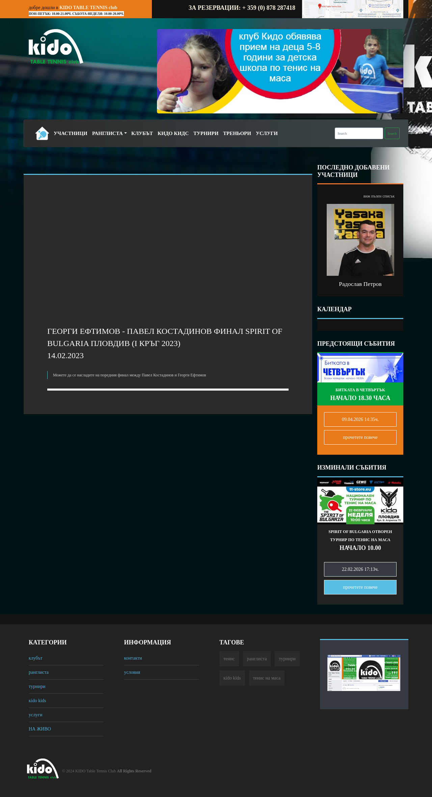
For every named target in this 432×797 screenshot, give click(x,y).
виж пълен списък (379, 196)
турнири (37, 686)
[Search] (359, 133)
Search (392, 133)
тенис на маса (267, 678)
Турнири (205, 133)
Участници (70, 133)
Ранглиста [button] (107, 133)
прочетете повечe (360, 437)
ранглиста (39, 672)
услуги (35, 714)
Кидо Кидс (173, 133)
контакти (133, 658)
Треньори (237, 133)
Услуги (267, 133)
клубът (36, 658)
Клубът (142, 133)
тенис (229, 658)
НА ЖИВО (40, 729)
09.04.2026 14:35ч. (360, 419)
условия (132, 672)
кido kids (37, 700)
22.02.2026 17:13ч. (360, 569)
